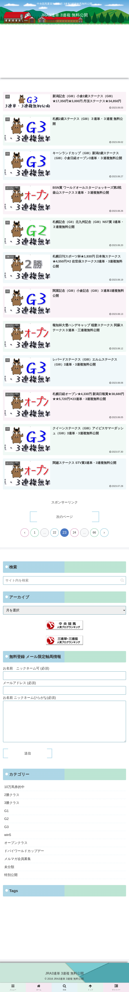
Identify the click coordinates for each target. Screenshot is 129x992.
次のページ (64, 517)
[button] (122, 581)
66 (94, 533)
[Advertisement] (64, 52)
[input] (64, 580)
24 (74, 533)
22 (54, 533)
